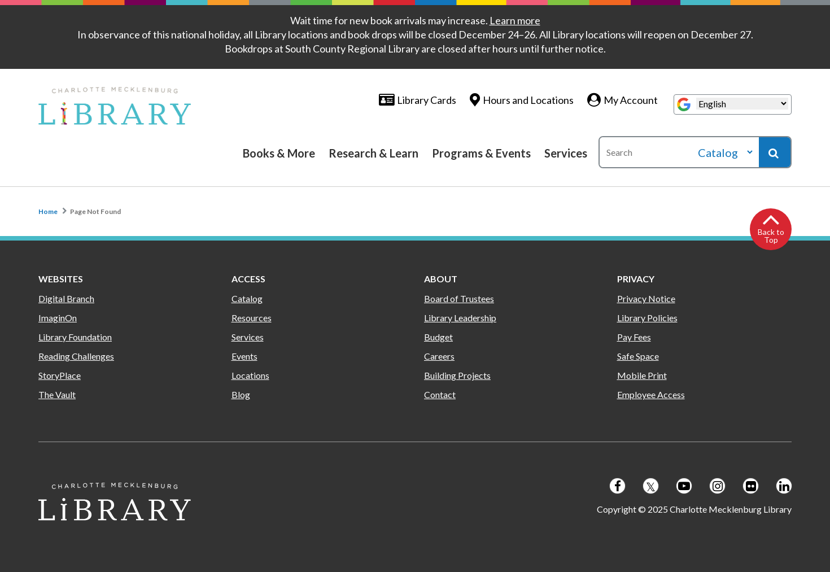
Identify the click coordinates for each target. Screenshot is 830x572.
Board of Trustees (459, 298)
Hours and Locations (528, 100)
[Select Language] (742, 104)
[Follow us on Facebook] (617, 486)
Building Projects (457, 375)
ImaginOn (57, 317)
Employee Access (651, 394)
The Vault (57, 394)
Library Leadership (460, 317)
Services (565, 153)
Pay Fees (634, 336)
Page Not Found (95, 211)
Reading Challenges (76, 356)
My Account (631, 100)
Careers (439, 356)
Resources (251, 317)
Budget (438, 336)
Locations (250, 375)
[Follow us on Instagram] (717, 486)
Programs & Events (481, 153)
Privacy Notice (646, 298)
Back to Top (771, 235)
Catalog (247, 298)
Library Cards (426, 100)
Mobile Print (642, 375)
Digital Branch (66, 298)
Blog (240, 394)
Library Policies (647, 317)
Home (48, 211)
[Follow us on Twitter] (650, 486)
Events (244, 356)
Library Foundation (75, 336)
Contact (440, 394)
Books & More (279, 153)
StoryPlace (59, 375)
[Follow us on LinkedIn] (784, 486)
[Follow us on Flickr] (750, 486)
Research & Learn (373, 153)
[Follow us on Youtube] (684, 486)
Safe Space (638, 356)
